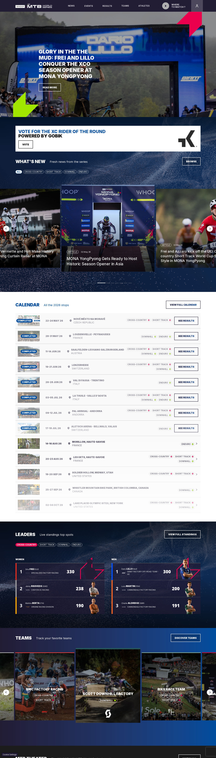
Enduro (83, 172)
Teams (125, 8)
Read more (50, 87)
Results (107, 6)
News (71, 8)
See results (186, 320)
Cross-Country (33, 172)
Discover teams (186, 637)
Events (88, 6)
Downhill (70, 172)
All (19, 172)
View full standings (182, 534)
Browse (191, 161)
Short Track (53, 172)
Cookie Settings (10, 754)
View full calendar (183, 304)
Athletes (144, 8)
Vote (25, 144)
